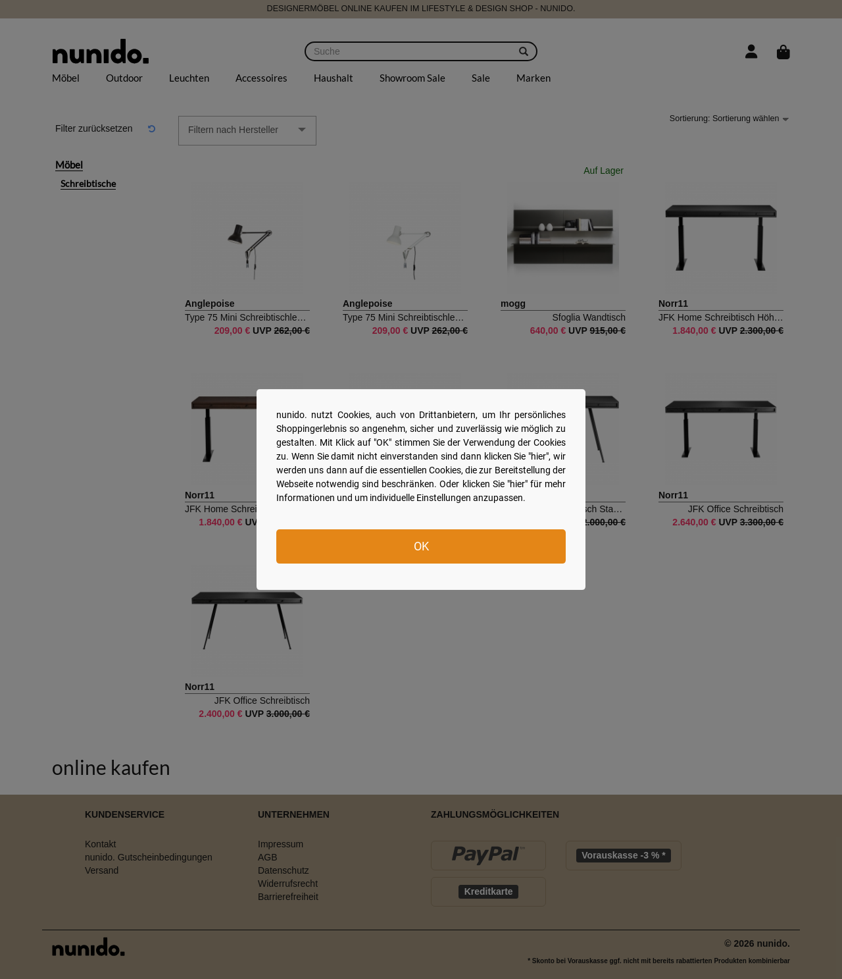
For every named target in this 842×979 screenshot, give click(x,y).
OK (421, 546)
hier (538, 456)
